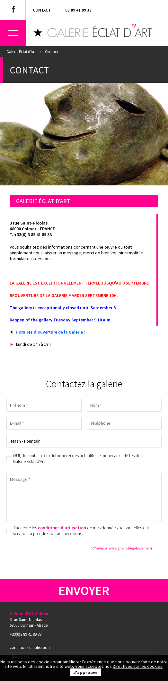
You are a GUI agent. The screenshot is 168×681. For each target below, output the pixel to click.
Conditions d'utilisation (30, 647)
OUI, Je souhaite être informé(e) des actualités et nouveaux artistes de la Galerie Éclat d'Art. (79, 458)
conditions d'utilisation (62, 528)
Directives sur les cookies (138, 666)
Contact (42, 10)
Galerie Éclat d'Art (21, 51)
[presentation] (55, 554)
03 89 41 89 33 (78, 10)
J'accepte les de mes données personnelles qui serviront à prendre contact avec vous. (81, 530)
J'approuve (86, 672)
